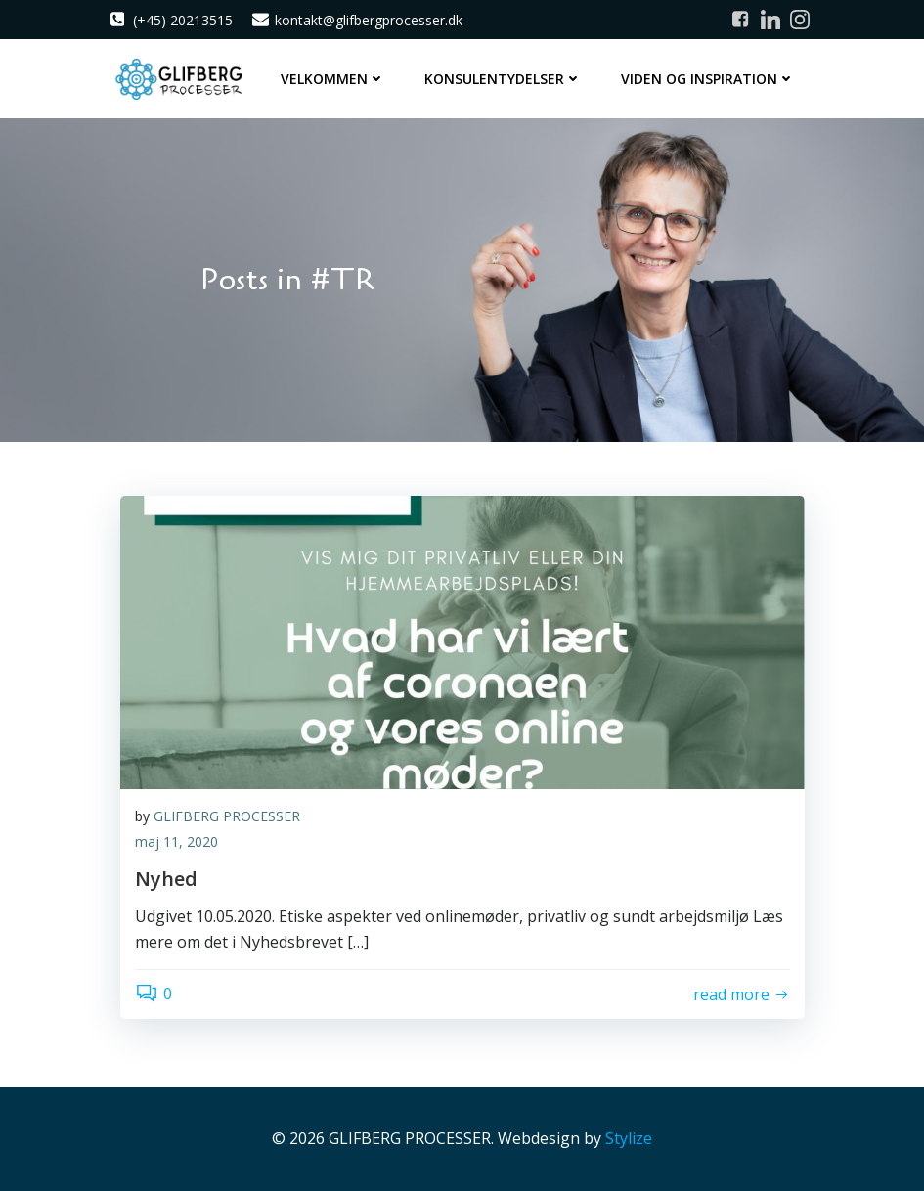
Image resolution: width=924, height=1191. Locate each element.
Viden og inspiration (708, 78)
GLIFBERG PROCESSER (227, 816)
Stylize (628, 1138)
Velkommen (333, 78)
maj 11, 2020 (176, 841)
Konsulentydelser (503, 78)
